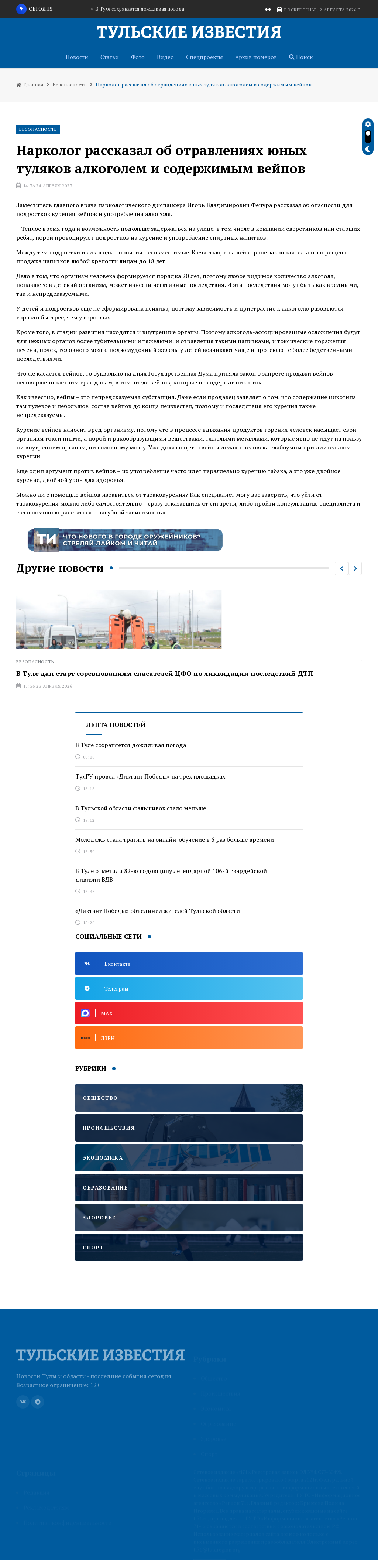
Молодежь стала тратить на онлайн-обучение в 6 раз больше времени (174, 839)
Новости (77, 57)
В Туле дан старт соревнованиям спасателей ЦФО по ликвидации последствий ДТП (164, 673)
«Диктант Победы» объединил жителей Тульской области (157, 911)
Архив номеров (256, 57)
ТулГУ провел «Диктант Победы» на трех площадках (150, 776)
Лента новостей (116, 725)
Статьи (109, 57)
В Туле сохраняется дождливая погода (139, 9)
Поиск (301, 57)
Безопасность (69, 84)
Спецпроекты (204, 57)
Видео (165, 57)
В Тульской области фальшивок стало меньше (140, 808)
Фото (138, 57)
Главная (30, 84)
